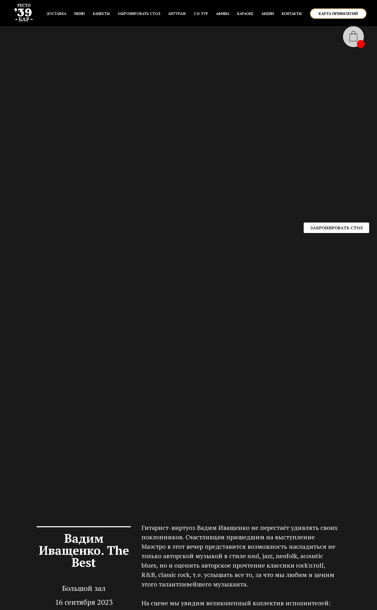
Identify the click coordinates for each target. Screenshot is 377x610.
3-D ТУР (201, 13)
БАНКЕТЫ (101, 13)
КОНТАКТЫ (292, 13)
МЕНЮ (79, 13)
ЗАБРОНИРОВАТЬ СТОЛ (139, 13)
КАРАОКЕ (245, 13)
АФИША (222, 13)
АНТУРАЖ (177, 13)
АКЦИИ (267, 13)
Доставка (56, 13)
